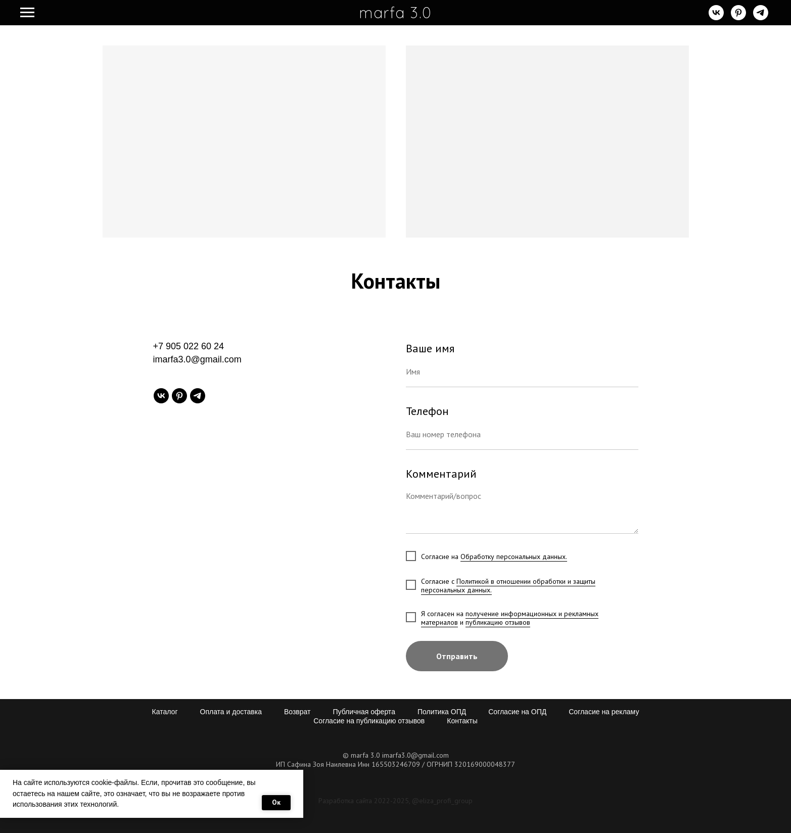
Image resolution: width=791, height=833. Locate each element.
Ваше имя (430, 348)
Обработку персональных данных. (513, 556)
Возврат (297, 712)
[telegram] (760, 17)
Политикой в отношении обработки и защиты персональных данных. (508, 585)
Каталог (165, 712)
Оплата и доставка (231, 712)
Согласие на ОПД (517, 712)
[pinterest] (738, 17)
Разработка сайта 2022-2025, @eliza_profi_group (395, 800)
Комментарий (441, 474)
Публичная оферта (364, 712)
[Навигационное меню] (27, 13)
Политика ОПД (441, 712)
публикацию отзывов (498, 622)
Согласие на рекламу (604, 712)
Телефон (427, 411)
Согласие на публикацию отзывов (369, 721)
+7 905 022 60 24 (188, 346)
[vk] (716, 17)
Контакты (462, 721)
